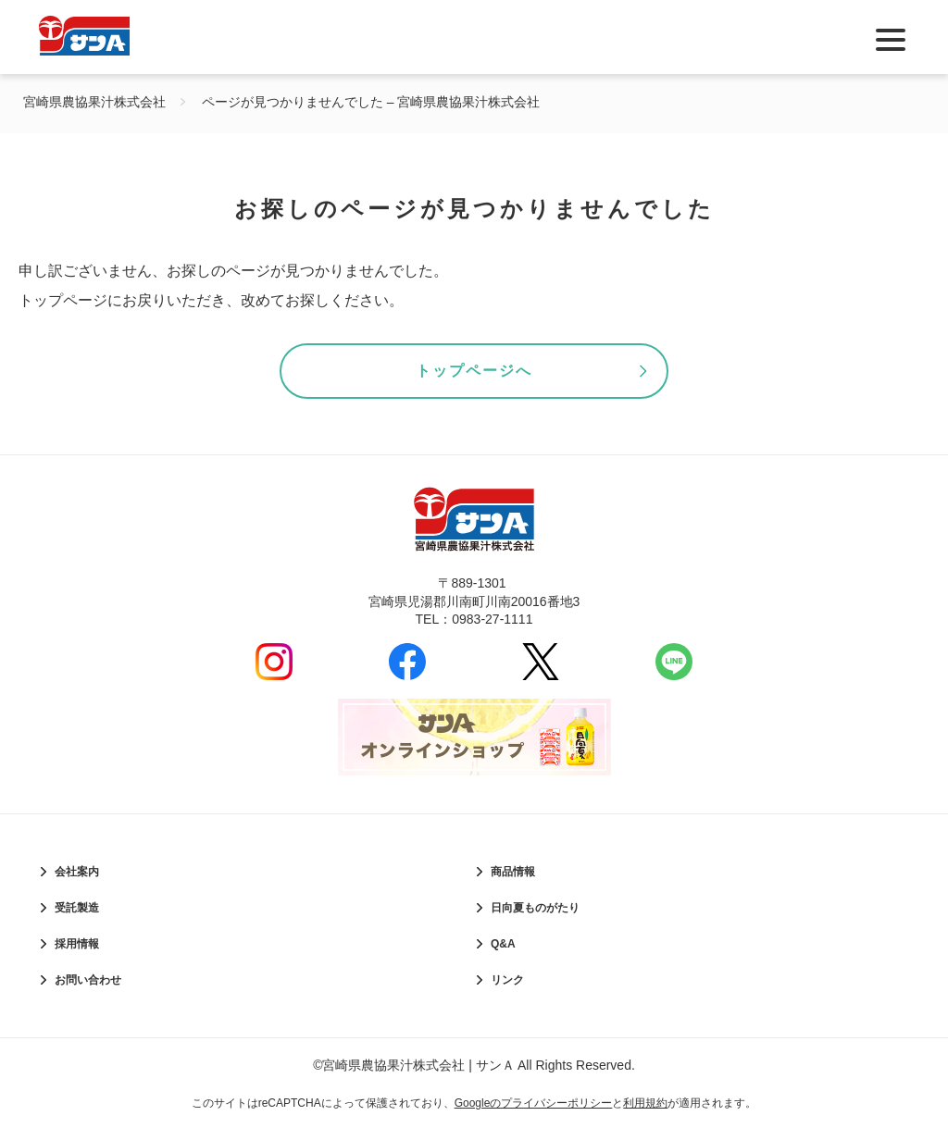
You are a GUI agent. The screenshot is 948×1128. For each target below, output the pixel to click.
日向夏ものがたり (535, 907)
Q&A (503, 943)
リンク (507, 979)
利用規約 (645, 1103)
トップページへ (474, 370)
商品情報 (513, 871)
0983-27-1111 (492, 619)
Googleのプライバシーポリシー (534, 1103)
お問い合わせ (88, 979)
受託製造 (77, 907)
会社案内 (77, 871)
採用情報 (77, 943)
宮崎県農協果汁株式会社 (94, 101)
